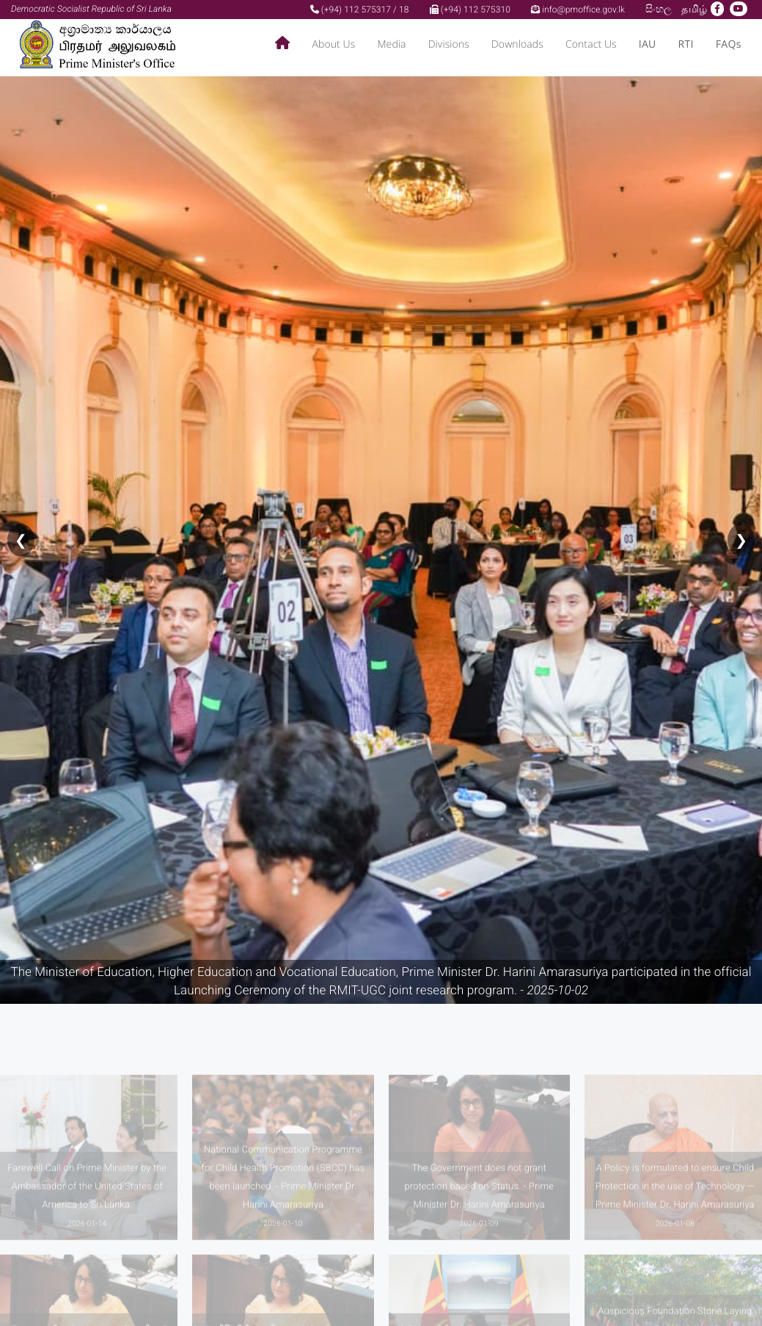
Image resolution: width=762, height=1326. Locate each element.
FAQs (728, 44)
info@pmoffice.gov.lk (578, 9)
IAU (647, 44)
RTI (686, 44)
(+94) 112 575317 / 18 (359, 9)
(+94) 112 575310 (470, 9)
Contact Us (591, 44)
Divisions (448, 44)
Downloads (517, 44)
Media (391, 44)
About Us (333, 44)
